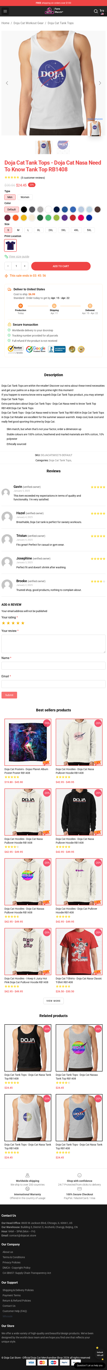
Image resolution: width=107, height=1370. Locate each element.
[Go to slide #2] (63, 147)
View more (53, 1001)
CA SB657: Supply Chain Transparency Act (27, 1272)
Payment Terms (12, 1295)
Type (7, 191)
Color (7, 203)
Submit (9, 695)
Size (6, 224)
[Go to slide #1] (44, 147)
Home (5, 23)
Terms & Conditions (14, 1257)
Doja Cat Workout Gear (28, 23)
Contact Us (9, 1305)
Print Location (12, 236)
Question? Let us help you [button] (90, 1365)
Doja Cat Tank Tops (61, 23)
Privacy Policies (11, 1262)
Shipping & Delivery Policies (18, 1290)
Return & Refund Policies (17, 1300)
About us (8, 1251)
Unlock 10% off (100, 1353)
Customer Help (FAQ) (15, 1311)
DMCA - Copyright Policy (16, 1267)
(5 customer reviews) (33, 177)
